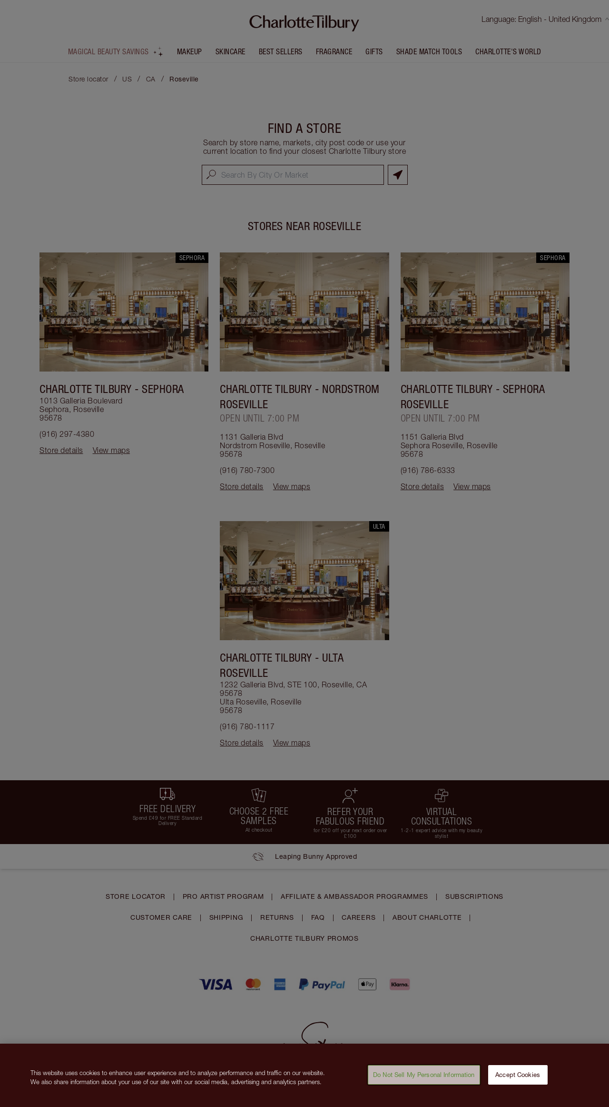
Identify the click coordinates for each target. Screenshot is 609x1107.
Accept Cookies (517, 1080)
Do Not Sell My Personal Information (424, 1080)
